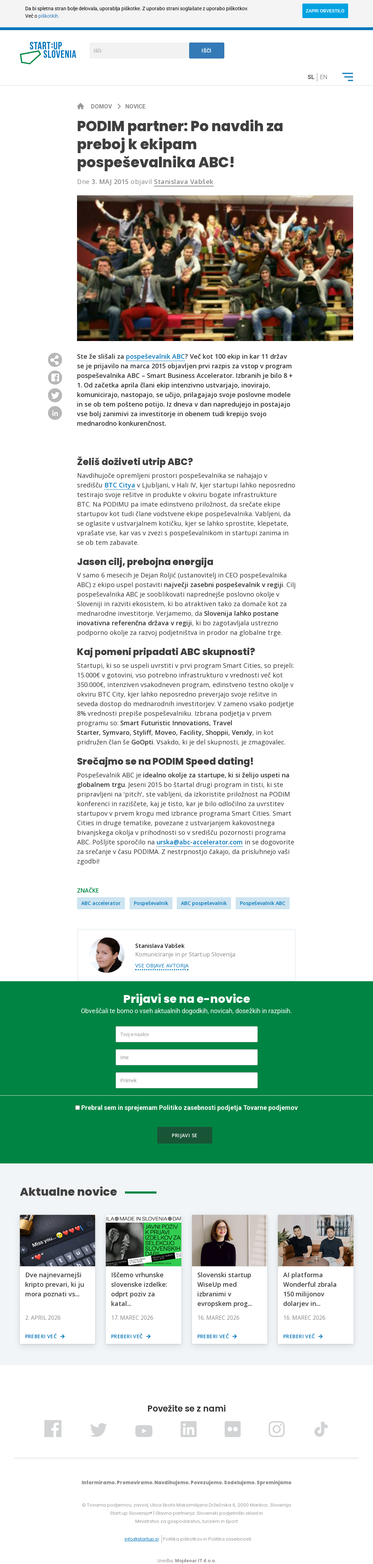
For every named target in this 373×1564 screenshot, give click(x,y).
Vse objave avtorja (161, 965)
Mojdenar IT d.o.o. (195, 1560)
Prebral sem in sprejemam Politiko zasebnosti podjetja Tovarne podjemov (189, 1107)
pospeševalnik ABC (155, 356)
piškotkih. (49, 16)
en (323, 77)
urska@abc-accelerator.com (200, 842)
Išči (207, 51)
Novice (135, 106)
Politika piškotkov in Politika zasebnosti (207, 1539)
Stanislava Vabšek (184, 181)
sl (311, 77)
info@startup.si (142, 1539)
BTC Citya (119, 485)
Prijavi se (184, 1135)
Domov (102, 106)
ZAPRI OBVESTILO (325, 11)
